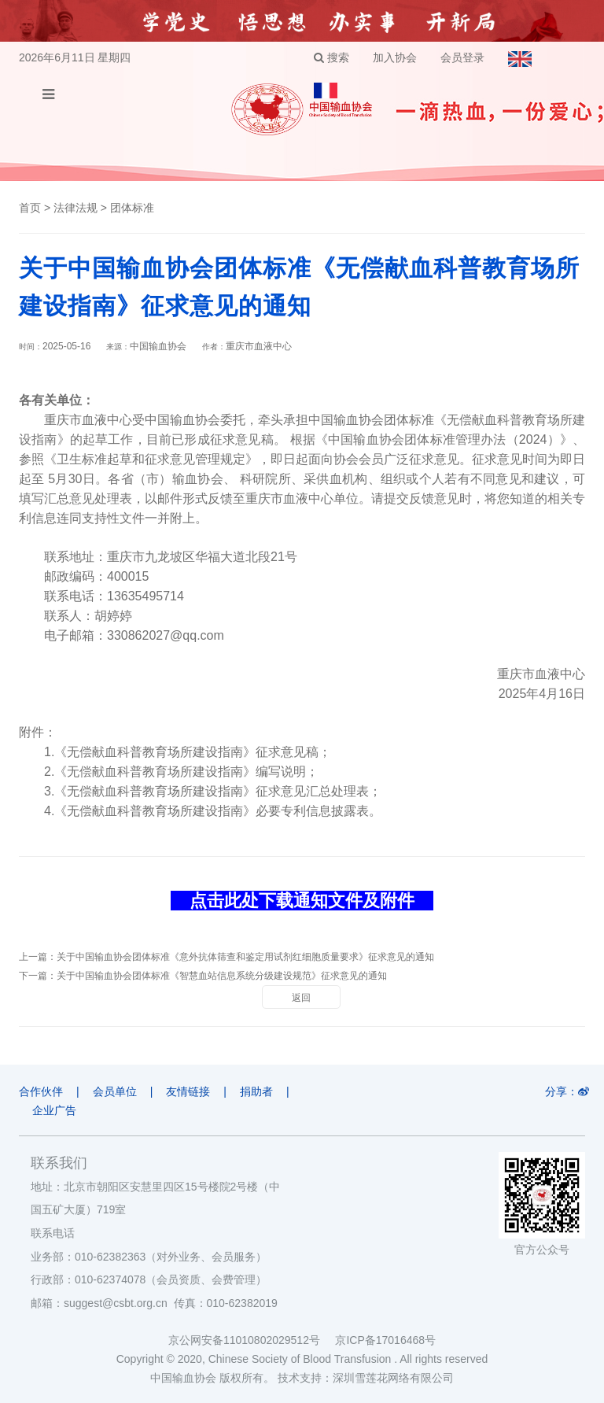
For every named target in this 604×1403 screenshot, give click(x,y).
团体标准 (132, 207)
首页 (30, 207)
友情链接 (188, 1091)
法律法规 (75, 207)
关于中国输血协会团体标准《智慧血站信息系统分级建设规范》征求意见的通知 (222, 975)
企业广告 (54, 1110)
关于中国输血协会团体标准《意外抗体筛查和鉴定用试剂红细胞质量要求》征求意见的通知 (245, 956)
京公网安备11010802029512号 (251, 1340)
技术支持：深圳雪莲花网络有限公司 (366, 1378)
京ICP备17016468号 (385, 1340)
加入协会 (395, 57)
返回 (301, 997)
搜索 (331, 57)
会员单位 (115, 1091)
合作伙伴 (41, 1091)
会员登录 (462, 57)
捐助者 (256, 1091)
